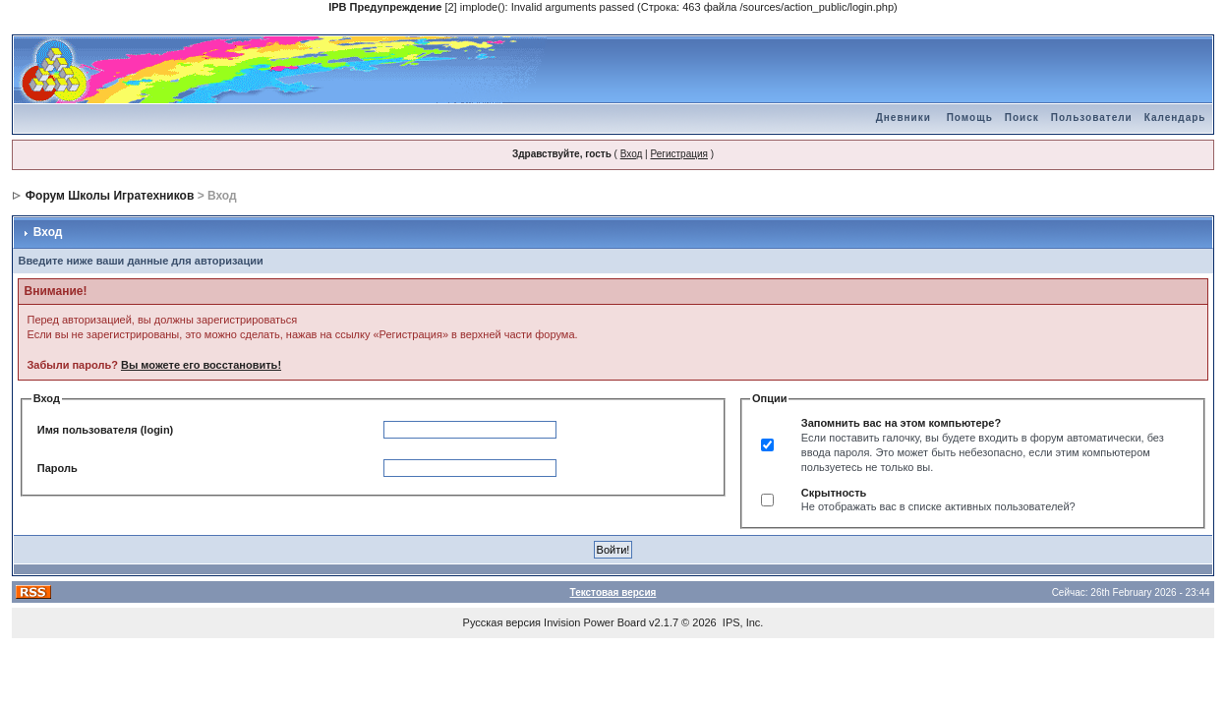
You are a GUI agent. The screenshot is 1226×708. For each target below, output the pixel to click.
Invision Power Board (595, 622)
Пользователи (1092, 117)
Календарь (1175, 117)
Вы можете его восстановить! (201, 365)
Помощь (970, 117)
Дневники (903, 117)
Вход (631, 153)
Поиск (1022, 117)
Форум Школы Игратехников (110, 196)
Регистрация (678, 153)
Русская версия (502, 622)
